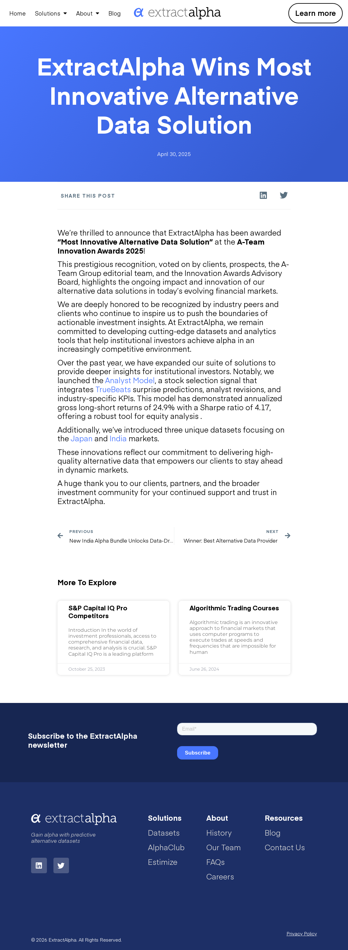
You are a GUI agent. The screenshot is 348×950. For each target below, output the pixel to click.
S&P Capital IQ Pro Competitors (97, 611)
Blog (114, 13)
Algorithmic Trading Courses (234, 607)
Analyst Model (130, 380)
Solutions (51, 13)
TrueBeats (113, 389)
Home (17, 13)
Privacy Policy (301, 933)
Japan (82, 438)
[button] (263, 195)
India (118, 438)
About (87, 13)
